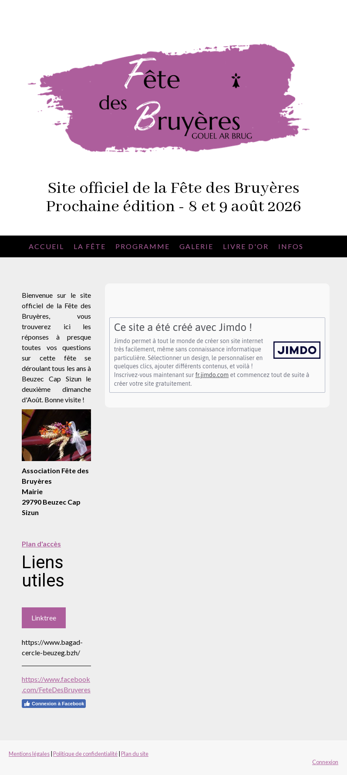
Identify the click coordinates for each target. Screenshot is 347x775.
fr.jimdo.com (212, 374)
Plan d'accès (41, 543)
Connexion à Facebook (54, 703)
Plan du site (134, 753)
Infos (290, 246)
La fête (90, 246)
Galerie (196, 246)
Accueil (46, 246)
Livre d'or (246, 246)
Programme (142, 246)
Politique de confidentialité (85, 753)
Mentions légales (29, 753)
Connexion (325, 761)
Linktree (43, 617)
